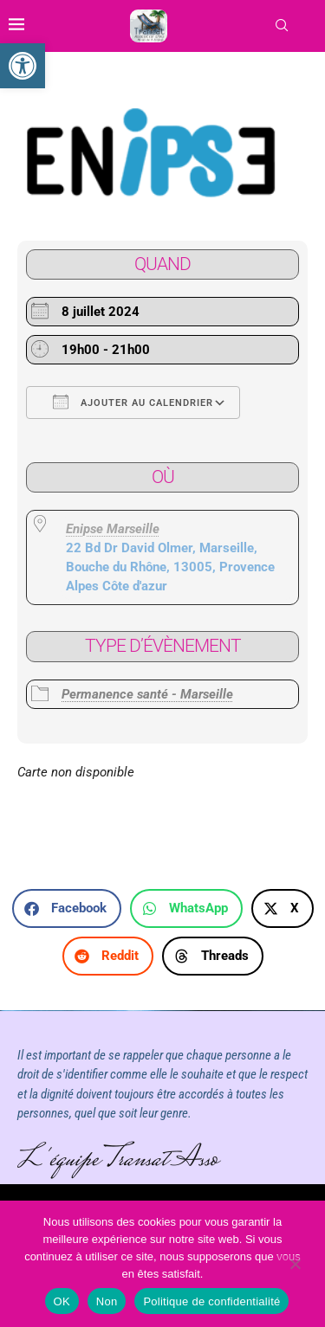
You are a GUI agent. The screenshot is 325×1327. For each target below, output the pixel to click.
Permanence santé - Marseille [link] (147, 694)
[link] (22, 65)
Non (107, 1301)
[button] (66, 908)
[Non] (294, 1265)
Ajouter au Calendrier (133, 401)
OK (62, 1301)
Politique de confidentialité (211, 1301)
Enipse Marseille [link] (112, 529)
